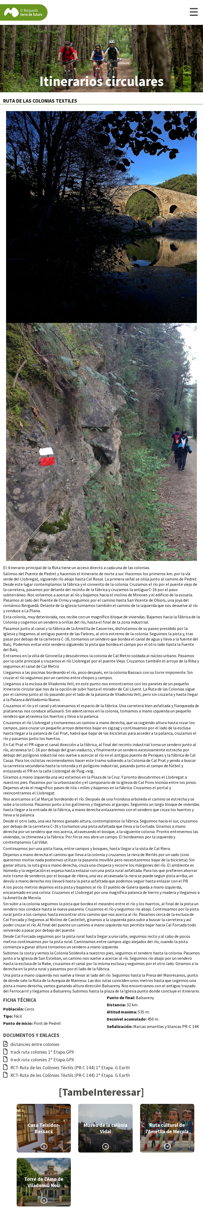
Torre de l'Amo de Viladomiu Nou (43, 1182)
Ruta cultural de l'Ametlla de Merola (167, 1128)
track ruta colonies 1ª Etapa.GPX (38, 1052)
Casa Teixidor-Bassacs (44, 1128)
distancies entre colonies (31, 1044)
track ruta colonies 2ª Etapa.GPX (38, 1060)
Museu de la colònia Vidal (105, 1128)
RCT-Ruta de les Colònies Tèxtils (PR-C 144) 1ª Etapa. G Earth (66, 1068)
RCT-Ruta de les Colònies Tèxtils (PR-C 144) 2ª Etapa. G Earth (66, 1075)
